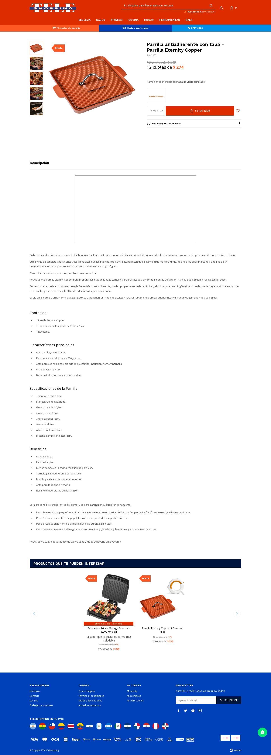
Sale (189, 19)
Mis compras (134, 695)
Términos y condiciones (91, 695)
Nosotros (35, 691)
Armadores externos (89, 705)
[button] (211, 5)
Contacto (34, 695)
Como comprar (86, 691)
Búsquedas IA (194, 11)
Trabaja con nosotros (41, 705)
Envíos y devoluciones (90, 700)
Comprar (202, 111)
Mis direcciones (135, 700)
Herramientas (169, 19)
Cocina (133, 19)
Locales (34, 700)
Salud (100, 19)
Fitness (117, 19)
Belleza (84, 19)
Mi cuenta (132, 691)
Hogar (149, 19)
